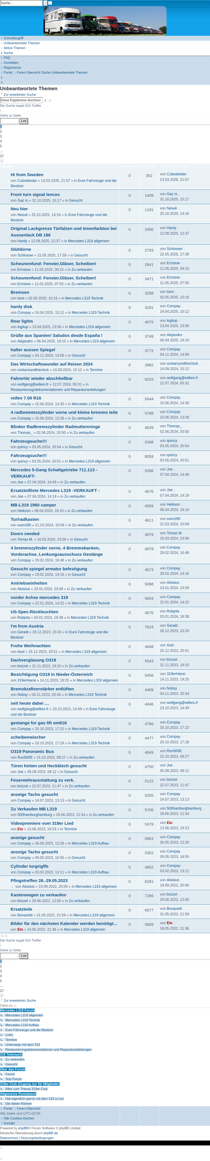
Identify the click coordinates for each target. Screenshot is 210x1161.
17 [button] (2, 156)
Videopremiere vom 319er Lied (42, 823)
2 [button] (1, 131)
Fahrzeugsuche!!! (29, 441)
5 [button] (1, 146)
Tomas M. (25, 539)
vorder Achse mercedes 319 (39, 597)
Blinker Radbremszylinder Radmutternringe (55, 426)
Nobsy (22, 695)
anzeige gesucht (27, 837)
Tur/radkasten (25, 519)
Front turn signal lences (35, 194)
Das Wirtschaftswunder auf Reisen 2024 (52, 364)
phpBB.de (50, 1133)
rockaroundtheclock (33, 370)
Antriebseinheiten (29, 583)
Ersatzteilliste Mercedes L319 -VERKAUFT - (55, 490)
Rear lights (22, 321)
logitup (22, 327)
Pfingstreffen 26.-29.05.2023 (39, 880)
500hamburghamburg (34, 815)
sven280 (24, 525)
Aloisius (23, 589)
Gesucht (76, 200)
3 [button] (1, 136)
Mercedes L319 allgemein (88, 241)
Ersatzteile (21, 909)
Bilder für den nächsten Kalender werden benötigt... (64, 923)
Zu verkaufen (81, 270)
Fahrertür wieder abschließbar (42, 378)
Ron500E (24, 757)
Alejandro (25, 341)
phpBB (23, 1128)
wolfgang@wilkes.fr (33, 384)
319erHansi (26, 680)
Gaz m (22, 200)
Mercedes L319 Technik (84, 298)
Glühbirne (21, 249)
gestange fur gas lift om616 (39, 722)
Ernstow (24, 270)
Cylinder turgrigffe (29, 866)
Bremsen (20, 292)
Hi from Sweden (27, 174)
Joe (20, 482)
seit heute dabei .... (30, 703)
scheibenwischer (28, 737)
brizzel (22, 666)
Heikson (24, 511)
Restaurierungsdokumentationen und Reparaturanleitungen (58, 390)
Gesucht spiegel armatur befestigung (49, 568)
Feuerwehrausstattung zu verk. (42, 780)
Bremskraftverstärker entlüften (42, 688)
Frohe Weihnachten (31, 645)
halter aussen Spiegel (33, 349)
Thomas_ (24, 433)
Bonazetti (24, 915)
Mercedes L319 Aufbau (90, 843)
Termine (96, 370)
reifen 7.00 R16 (26, 398)
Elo (20, 829)
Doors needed (25, 533)
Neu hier (19, 208)
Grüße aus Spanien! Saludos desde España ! (57, 335)
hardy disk (21, 306)
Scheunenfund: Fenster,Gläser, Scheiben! (53, 263)
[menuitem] (20, 43)
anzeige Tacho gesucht (34, 794)
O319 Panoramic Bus (32, 751)
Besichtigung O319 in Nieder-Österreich (52, 674)
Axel (20, 652)
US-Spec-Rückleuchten (34, 611)
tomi (20, 298)
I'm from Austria (27, 626)
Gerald (22, 632)
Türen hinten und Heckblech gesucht (49, 765)
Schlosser (25, 255)
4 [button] (1, 141)
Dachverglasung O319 (33, 660)
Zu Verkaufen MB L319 (34, 809)
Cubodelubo (27, 181)
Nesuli (22, 215)
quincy (22, 447)
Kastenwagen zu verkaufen (38, 894)
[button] (0, 110)
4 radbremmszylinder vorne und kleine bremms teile (64, 412)
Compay (24, 312)
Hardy (22, 241)
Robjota (23, 617)
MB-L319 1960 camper (33, 505)
